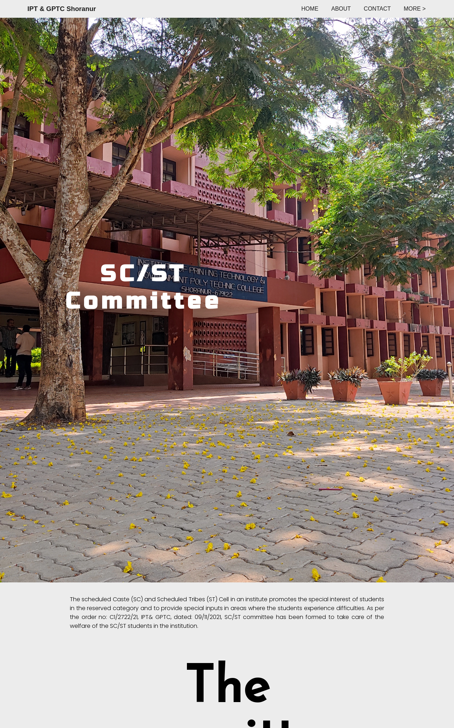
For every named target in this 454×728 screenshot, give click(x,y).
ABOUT (341, 9)
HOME (310, 9)
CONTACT (377, 9)
